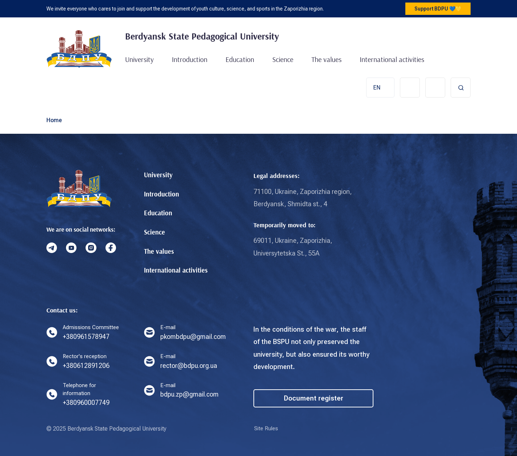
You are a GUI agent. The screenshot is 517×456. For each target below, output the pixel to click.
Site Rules (267, 428)
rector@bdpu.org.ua (189, 364)
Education (240, 59)
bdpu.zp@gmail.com (190, 394)
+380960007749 (86, 402)
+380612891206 (86, 364)
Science (282, 59)
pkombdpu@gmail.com (194, 335)
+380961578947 (86, 335)
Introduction (189, 59)
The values (326, 59)
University (139, 59)
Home (54, 119)
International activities (392, 59)
